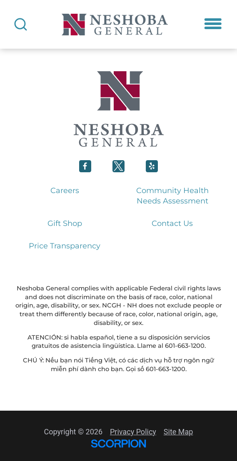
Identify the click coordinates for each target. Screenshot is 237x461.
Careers (64, 190)
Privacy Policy (133, 431)
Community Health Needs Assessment (172, 196)
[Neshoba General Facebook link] (85, 166)
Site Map (178, 431)
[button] (213, 23)
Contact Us (172, 223)
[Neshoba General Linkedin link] (152, 166)
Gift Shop (64, 223)
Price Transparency (64, 245)
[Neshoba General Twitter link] (118, 166)
